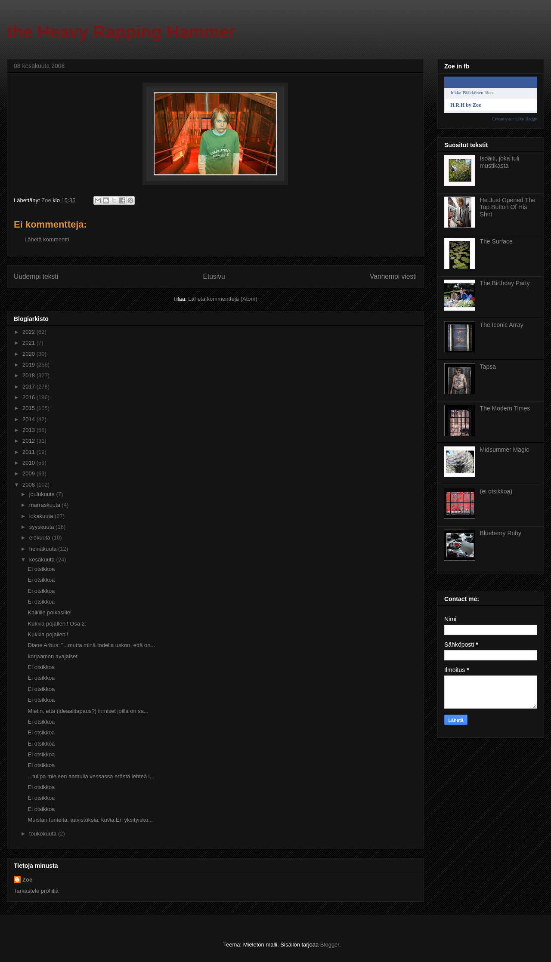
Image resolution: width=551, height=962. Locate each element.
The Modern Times (505, 408)
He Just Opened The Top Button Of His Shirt (508, 207)
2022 (29, 332)
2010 (29, 462)
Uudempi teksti (36, 276)
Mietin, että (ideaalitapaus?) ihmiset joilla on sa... (88, 711)
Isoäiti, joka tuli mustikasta (500, 162)
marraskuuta (45, 505)
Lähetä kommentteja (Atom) (222, 299)
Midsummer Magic (504, 449)
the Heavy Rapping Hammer (121, 31)
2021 (29, 342)
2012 (29, 441)
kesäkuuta (42, 559)
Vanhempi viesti (393, 276)
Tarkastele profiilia (36, 891)
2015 (29, 408)
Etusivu (214, 276)
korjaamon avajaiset (52, 656)
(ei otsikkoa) (496, 491)
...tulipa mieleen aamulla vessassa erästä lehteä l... (91, 776)
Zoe (27, 879)
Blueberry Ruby (501, 533)
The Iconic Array (501, 324)
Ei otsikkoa (41, 569)
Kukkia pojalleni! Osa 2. (57, 623)
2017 (29, 386)
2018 (29, 375)
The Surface (496, 241)
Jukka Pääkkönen (466, 92)
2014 (29, 419)
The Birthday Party (505, 283)
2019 (29, 364)
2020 (29, 354)
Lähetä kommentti (47, 239)
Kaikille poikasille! (49, 612)
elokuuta (40, 537)
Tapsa (488, 366)
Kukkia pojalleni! (48, 634)
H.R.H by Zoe (465, 105)
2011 (29, 452)
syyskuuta (42, 527)
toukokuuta (43, 833)
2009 (29, 473)
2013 (29, 430)
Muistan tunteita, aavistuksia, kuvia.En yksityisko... (90, 820)
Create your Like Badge (514, 118)
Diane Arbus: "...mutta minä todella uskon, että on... (91, 645)
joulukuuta (42, 494)
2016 (29, 397)
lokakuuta (42, 516)
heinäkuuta (43, 549)
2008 (29, 484)
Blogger (329, 944)
